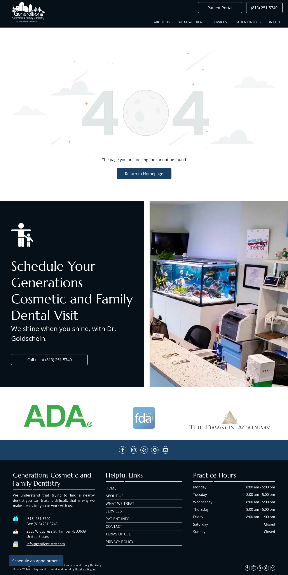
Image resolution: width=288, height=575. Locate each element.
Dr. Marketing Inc (85, 569)
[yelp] (144, 450)
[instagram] (133, 450)
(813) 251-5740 (38, 518)
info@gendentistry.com (45, 544)
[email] (165, 450)
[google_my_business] (155, 450)
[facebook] (122, 450)
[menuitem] (164, 22)
